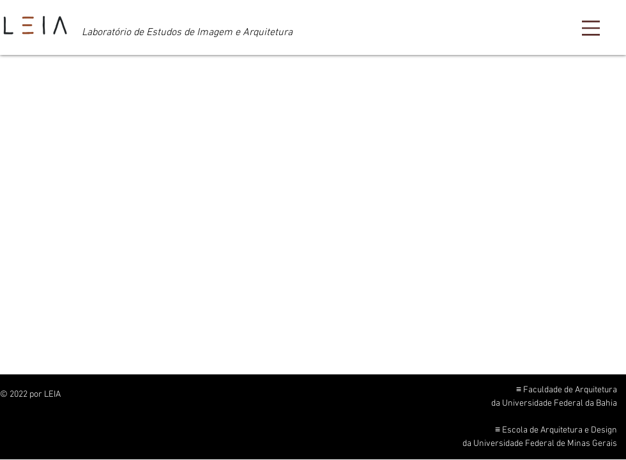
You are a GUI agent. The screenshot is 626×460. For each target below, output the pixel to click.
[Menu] (591, 28)
